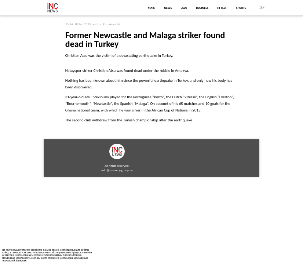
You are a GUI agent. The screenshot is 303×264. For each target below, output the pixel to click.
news (168, 8)
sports (241, 8)
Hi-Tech (222, 8)
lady (183, 8)
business (202, 8)
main (151, 8)
